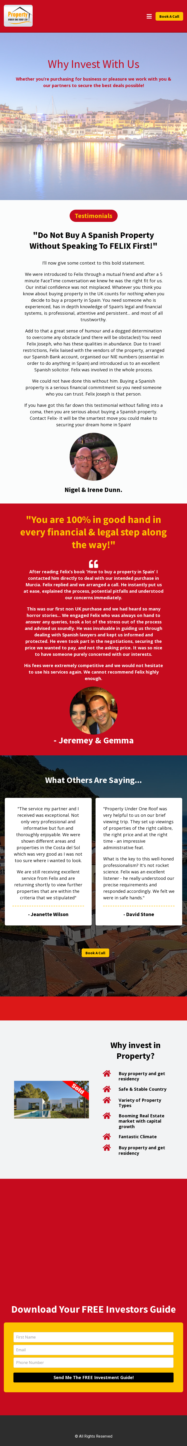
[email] (93, 1350)
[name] (93, 1337)
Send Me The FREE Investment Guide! (94, 1377)
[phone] (93, 1362)
